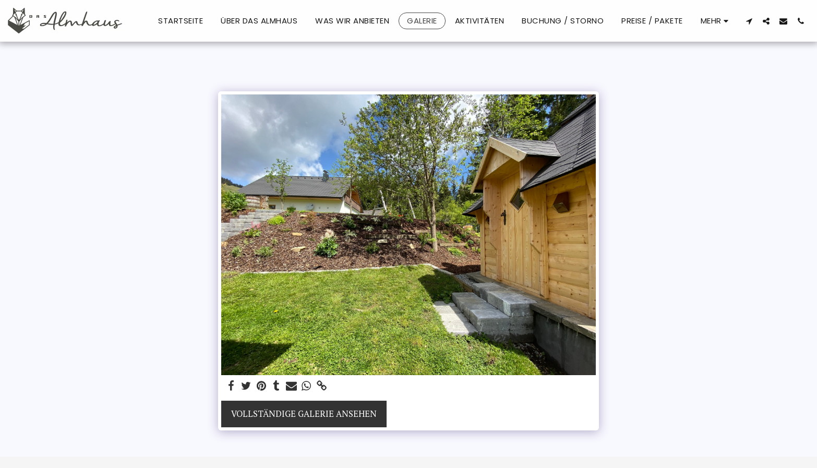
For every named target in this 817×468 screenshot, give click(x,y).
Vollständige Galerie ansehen (304, 413)
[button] (749, 21)
